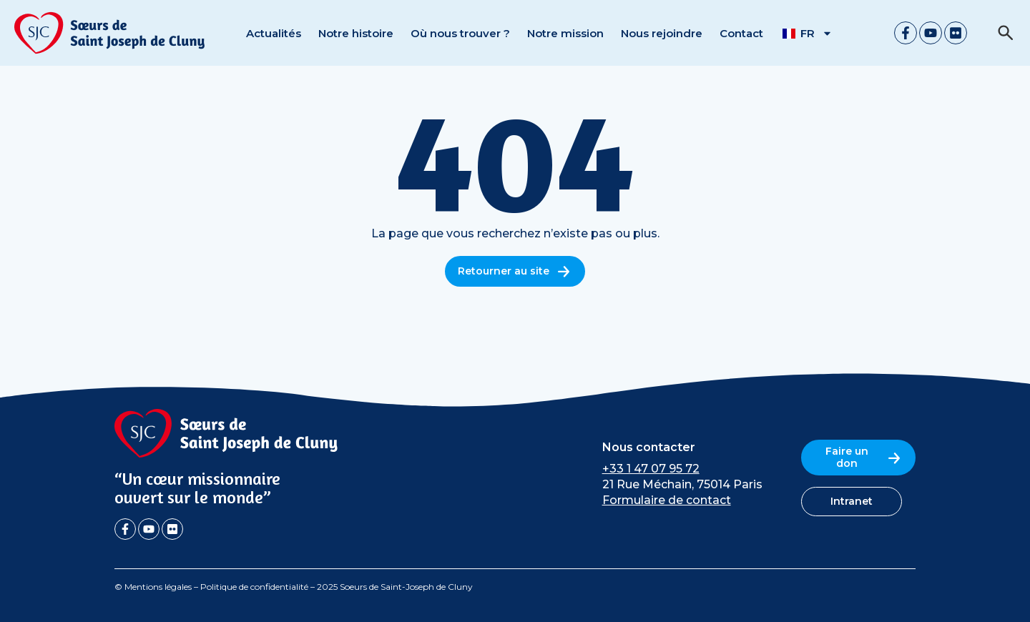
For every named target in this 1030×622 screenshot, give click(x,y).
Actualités (273, 33)
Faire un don (864, 457)
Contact (741, 33)
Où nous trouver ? (460, 33)
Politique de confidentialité (254, 586)
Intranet (851, 501)
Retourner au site (515, 271)
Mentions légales (158, 586)
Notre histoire (355, 33)
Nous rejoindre (661, 33)
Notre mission (565, 33)
